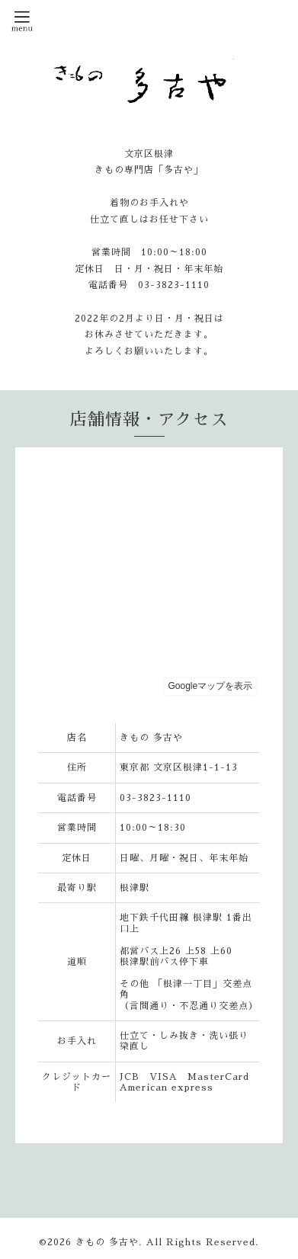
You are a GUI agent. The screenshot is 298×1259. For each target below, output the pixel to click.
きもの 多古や (107, 1242)
